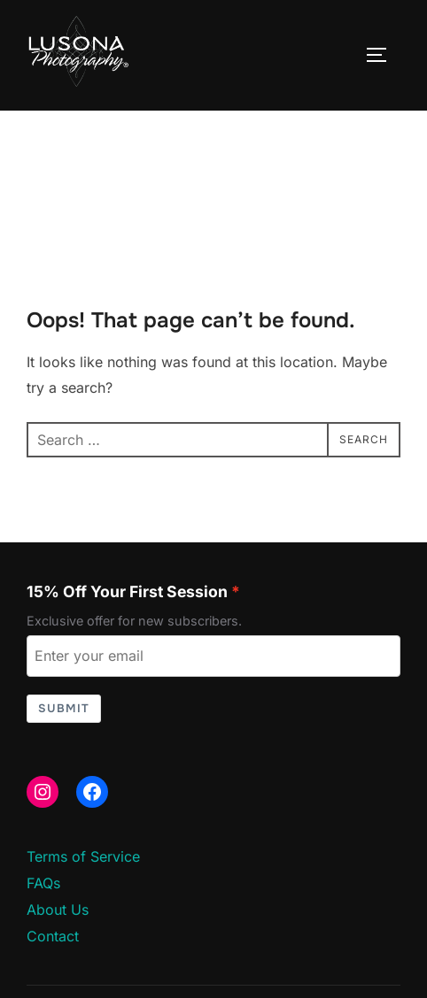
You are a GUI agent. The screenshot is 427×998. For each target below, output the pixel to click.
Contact (53, 936)
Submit (63, 708)
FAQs (43, 883)
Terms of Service (83, 856)
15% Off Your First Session (127, 591)
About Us (58, 909)
